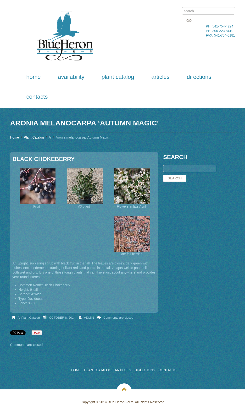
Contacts (37, 96)
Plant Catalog (118, 77)
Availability (71, 77)
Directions (199, 77)
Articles (160, 77)
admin (89, 317)
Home (33, 77)
